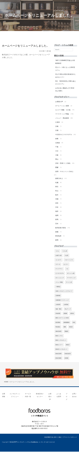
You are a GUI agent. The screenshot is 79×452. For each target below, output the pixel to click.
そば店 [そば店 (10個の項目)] (66, 256)
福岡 (56, 216)
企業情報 (3, 396)
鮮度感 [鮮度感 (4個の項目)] (66, 359)
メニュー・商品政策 (62, 118)
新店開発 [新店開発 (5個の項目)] (58, 323)
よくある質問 (59, 396)
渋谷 (56, 208)
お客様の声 (59, 102)
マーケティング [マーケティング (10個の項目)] (71, 278)
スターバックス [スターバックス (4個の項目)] (69, 260)
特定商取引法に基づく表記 (52, 437)
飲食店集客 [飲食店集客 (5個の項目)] (59, 359)
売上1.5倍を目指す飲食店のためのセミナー (65, 75)
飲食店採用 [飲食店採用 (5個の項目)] (59, 354)
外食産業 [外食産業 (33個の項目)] (58, 314)
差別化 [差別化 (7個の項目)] (72, 314)
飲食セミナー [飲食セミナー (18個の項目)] (59, 345)
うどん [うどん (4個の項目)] (57, 252)
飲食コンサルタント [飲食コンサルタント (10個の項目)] (61, 341)
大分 (56, 151)
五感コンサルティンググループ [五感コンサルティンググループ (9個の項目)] (64, 292)
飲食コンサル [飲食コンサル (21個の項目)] (59, 336)
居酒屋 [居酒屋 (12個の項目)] (65, 314)
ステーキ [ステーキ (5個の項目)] (58, 265)
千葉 (56, 147)
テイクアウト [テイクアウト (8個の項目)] (59, 269)
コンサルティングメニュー (15, 396)
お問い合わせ (74, 396)
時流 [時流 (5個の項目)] (74, 323)
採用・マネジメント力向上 (64, 172)
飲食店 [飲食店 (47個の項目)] (68, 345)
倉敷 (56, 139)
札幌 (56, 183)
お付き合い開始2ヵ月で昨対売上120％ (64, 89)
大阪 (56, 155)
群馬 (56, 220)
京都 (56, 130)
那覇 (56, 232)
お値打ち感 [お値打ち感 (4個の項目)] (59, 256)
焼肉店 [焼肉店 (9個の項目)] (71, 327)
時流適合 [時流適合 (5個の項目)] (58, 327)
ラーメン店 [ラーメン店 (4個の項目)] (69, 283)
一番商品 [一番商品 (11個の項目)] (58, 287)
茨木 (56, 224)
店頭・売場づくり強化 (62, 164)
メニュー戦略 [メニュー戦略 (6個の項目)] (59, 283)
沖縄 (56, 199)
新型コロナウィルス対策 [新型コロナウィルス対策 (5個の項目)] (62, 318)
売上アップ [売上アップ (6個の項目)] (68, 310)
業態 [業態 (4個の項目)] (65, 327)
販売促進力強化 (60, 228)
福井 (56, 212)
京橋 (56, 126)
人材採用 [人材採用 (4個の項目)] (58, 305)
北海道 (57, 143)
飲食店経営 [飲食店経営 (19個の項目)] (68, 354)
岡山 (56, 159)
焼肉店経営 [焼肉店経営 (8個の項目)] (59, 332)
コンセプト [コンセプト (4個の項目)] (59, 260)
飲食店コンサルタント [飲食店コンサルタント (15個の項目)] (61, 350)
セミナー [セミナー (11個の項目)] (66, 265)
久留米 (57, 122)
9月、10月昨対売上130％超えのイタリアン (64, 82)
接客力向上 (59, 179)
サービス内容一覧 (27, 396)
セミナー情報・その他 (62, 110)
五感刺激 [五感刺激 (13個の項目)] (58, 296)
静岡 (56, 241)
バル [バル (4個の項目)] (67, 269)
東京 (56, 187)
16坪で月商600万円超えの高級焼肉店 (65, 62)
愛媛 (56, 168)
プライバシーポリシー (70, 437)
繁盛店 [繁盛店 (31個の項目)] (66, 332)
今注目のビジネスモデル (63, 135)
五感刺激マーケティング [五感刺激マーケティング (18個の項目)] (62, 301)
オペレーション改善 (62, 106)
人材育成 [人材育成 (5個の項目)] (66, 305)
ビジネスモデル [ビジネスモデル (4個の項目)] (60, 274)
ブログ (66, 397)
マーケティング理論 (62, 114)
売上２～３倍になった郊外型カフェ (65, 69)
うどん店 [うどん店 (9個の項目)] (64, 252)
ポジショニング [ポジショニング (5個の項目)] (60, 278)
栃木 (56, 195)
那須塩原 (58, 237)
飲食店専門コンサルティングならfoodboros (24, 442)
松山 (56, 191)
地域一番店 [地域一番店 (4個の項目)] (59, 310)
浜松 (56, 204)
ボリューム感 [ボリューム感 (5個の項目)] (70, 274)
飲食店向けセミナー (39, 396)
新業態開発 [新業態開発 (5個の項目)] (67, 323)
